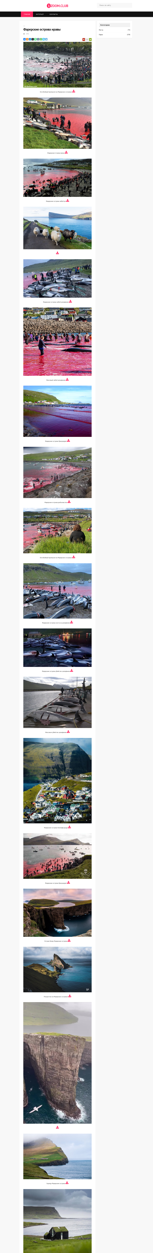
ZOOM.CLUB (57, 6)
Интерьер (40, 14)
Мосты (101, 30)
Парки (101, 35)
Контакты (54, 14)
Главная (27, 14)
